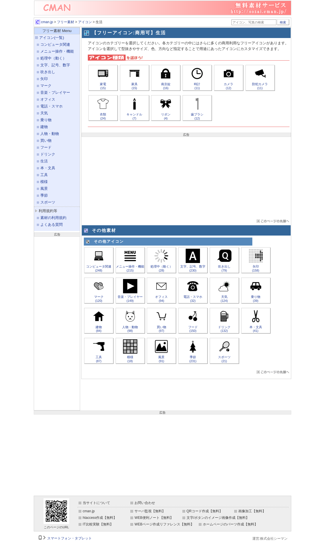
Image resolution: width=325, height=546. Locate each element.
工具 (44, 175)
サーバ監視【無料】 (149, 511)
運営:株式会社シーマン (270, 539)
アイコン (85, 22)
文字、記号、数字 (55, 65)
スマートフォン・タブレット (69, 538)
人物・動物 (49, 133)
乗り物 (45, 120)
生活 (44, 161)
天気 (44, 113)
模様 (44, 182)
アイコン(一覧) (51, 37)
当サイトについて (96, 503)
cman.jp (44, 22)
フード (45, 147)
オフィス (47, 99)
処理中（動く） (53, 58)
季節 (44, 195)
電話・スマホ (51, 106)
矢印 (44, 79)
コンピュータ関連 (55, 44)
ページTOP (272, 221)
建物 (44, 127)
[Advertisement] (57, 322)
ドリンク (47, 154)
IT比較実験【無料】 (98, 524)
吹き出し (47, 72)
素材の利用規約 (53, 218)
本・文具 (47, 168)
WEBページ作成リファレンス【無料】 (164, 524)
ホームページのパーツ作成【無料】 (230, 524)
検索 (283, 22)
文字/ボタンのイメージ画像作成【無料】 (218, 518)
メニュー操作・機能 (57, 51)
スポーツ (47, 202)
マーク (45, 85)
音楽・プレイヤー (55, 92)
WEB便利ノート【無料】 (153, 518)
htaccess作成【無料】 (100, 518)
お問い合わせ (144, 503)
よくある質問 (51, 224)
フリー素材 (65, 22)
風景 (44, 188)
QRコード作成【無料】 (205, 511)
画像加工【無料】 (252, 511)
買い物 (45, 140)
